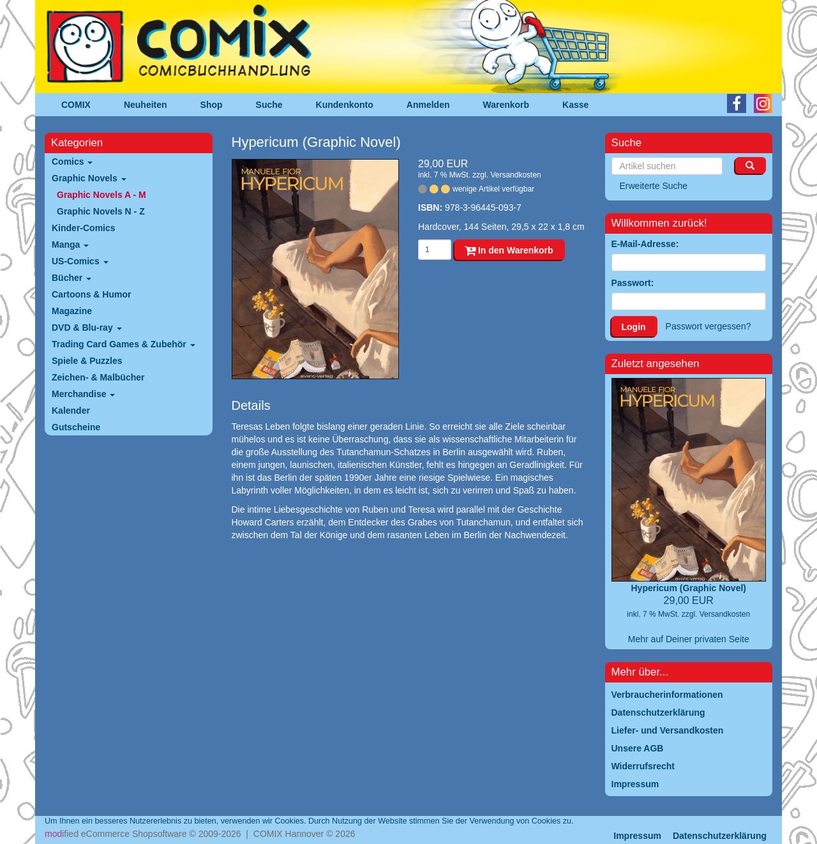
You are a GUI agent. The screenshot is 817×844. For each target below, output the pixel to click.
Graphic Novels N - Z (101, 211)
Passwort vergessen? (708, 326)
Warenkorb (506, 105)
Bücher (71, 278)
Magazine (72, 311)
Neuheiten (145, 105)
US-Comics (80, 261)
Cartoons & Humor (91, 294)
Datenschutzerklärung (720, 836)
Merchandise (83, 394)
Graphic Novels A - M (101, 195)
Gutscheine (76, 427)
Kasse (575, 105)
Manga (70, 244)
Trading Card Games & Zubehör (123, 344)
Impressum (637, 836)
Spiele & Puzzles (87, 361)
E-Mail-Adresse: (645, 244)
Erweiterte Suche (654, 186)
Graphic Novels (89, 178)
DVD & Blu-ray (87, 327)
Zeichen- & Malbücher (98, 377)
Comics (72, 161)
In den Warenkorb (509, 250)
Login (634, 327)
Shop (211, 105)
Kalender (71, 410)
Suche (269, 105)
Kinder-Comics (84, 228)
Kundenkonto (344, 105)
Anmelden (428, 105)
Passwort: (632, 283)
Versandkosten (515, 174)
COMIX (76, 105)
